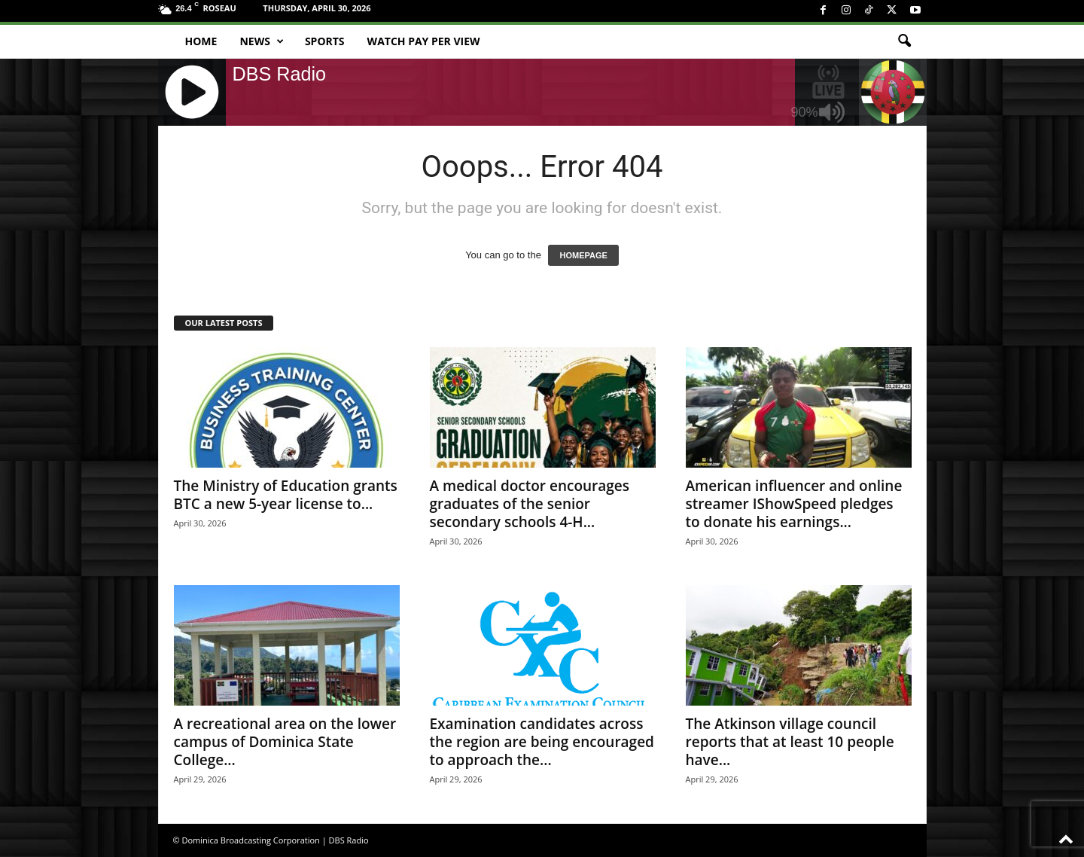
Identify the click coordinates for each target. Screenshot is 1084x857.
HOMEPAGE (583, 255)
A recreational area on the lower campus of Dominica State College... (285, 742)
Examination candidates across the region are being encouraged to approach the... (542, 742)
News (261, 41)
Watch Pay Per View (423, 41)
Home (201, 41)
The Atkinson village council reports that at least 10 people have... (790, 742)
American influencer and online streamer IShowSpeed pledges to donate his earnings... (794, 504)
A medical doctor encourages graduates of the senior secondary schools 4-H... (530, 504)
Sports (325, 41)
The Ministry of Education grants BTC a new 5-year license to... (285, 495)
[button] (904, 41)
